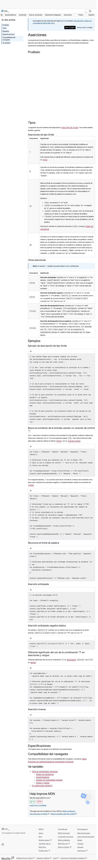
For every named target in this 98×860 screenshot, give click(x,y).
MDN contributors (69, 811)
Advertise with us (45, 844)
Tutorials (80, 844)
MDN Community (64, 833)
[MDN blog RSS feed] (17, 844)
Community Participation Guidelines (72, 858)
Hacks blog (81, 851)
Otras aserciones (37, 260)
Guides (79, 840)
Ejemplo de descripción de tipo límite (47, 345)
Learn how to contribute (38, 805)
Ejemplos (6, 31)
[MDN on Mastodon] (13, 844)
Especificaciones (8, 34)
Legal (55, 858)
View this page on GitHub (38, 814)
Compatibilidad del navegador (9, 38)
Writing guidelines (64, 840)
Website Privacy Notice (24, 858)
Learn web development (85, 837)
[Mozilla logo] (8, 858)
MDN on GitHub (63, 847)
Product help (43, 851)
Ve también (6, 43)
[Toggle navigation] (94, 11)
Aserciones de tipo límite (41, 134)
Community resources (65, 837)
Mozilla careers (44, 840)
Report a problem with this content (63, 814)
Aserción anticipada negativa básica (47, 625)
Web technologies (83, 833)
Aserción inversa (37, 709)
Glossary (80, 847)
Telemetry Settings (42, 858)
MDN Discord (63, 844)
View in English (70, 27)
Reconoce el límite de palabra (43, 542)
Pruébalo (6, 25)
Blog (40, 837)
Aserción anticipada (38, 584)
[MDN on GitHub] (3, 844)
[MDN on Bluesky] (6, 844)
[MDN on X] (10, 844)
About (41, 833)
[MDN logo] (6, 829)
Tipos (5, 28)
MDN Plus (42, 847)
